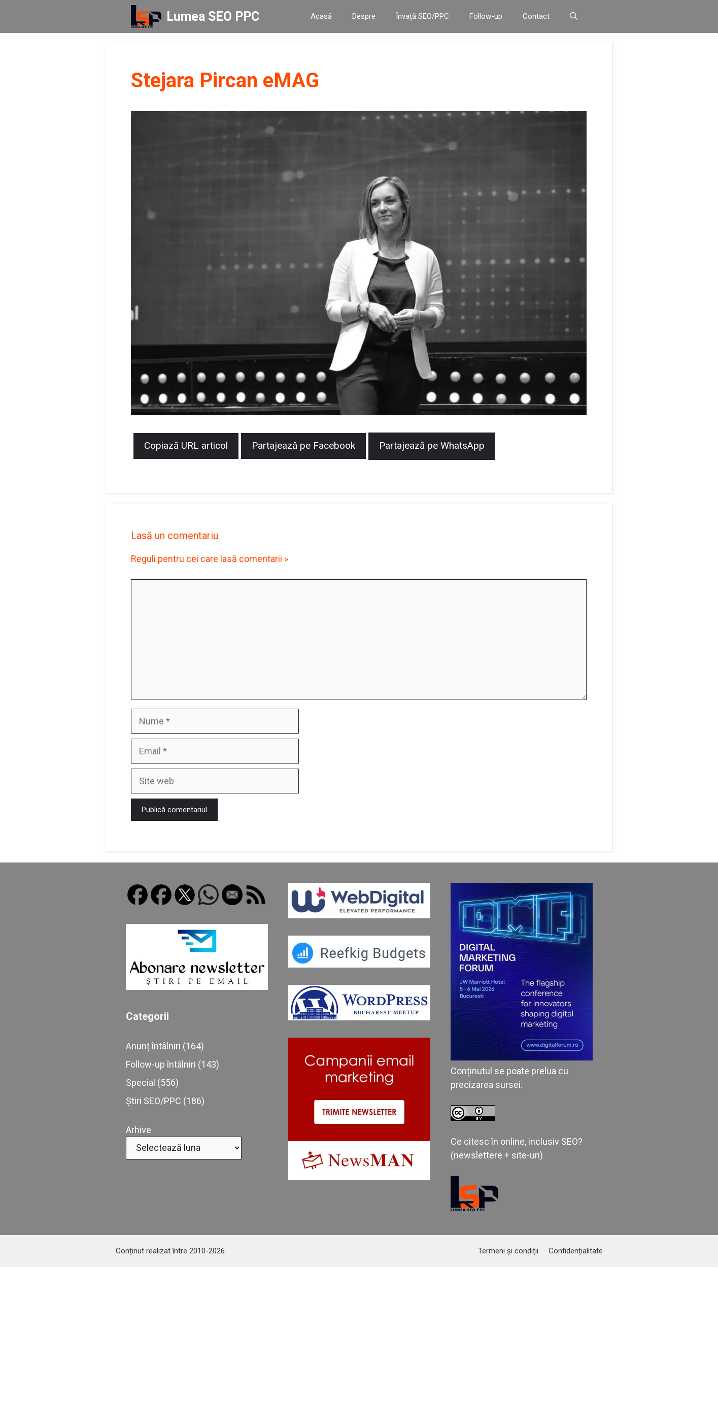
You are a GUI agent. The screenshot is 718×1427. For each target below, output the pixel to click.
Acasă (321, 16)
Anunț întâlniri (153, 1046)
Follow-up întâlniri (161, 1064)
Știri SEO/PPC (153, 1101)
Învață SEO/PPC (422, 16)
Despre (363, 16)
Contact (536, 16)
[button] (574, 16)
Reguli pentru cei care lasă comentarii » (209, 558)
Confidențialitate (576, 1250)
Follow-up (485, 16)
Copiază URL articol (186, 445)
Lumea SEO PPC (212, 16)
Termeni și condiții (508, 1250)
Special (140, 1082)
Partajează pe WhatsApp (432, 445)
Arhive (138, 1129)
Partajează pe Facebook (303, 445)
